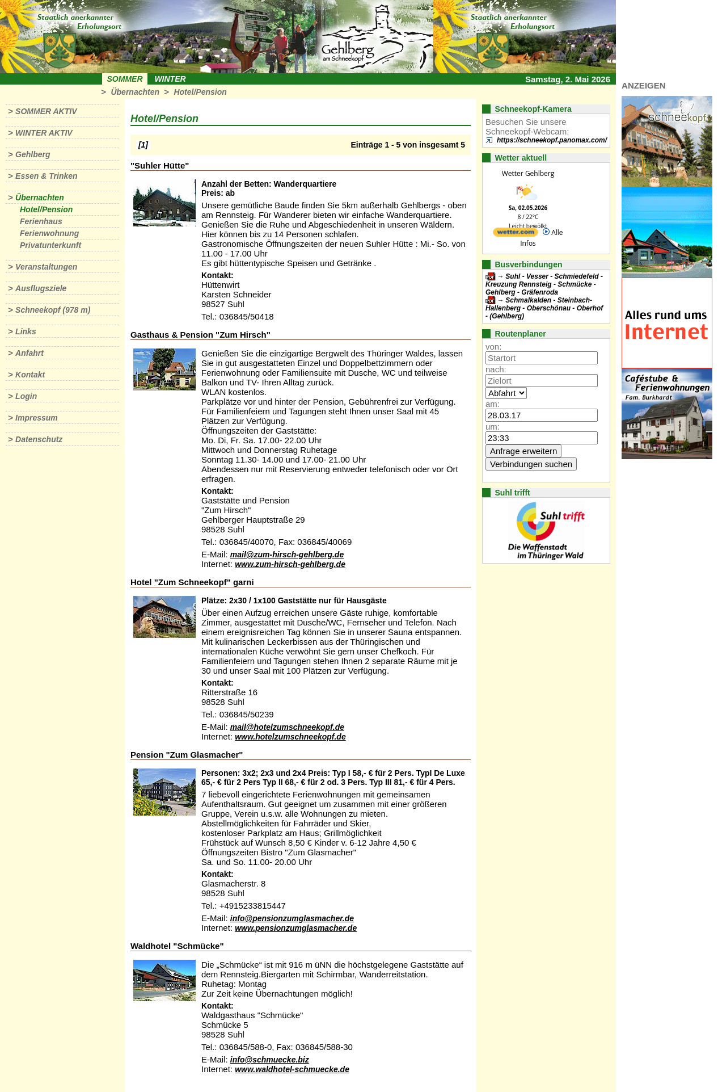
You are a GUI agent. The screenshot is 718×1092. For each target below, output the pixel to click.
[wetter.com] (515, 234)
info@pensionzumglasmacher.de (292, 918)
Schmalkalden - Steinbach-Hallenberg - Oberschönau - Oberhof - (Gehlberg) (544, 308)
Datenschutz (38, 439)
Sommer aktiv (46, 111)
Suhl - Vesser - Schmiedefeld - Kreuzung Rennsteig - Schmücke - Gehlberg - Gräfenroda (544, 284)
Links (25, 331)
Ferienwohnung (49, 233)
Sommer (125, 78)
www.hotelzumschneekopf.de (290, 736)
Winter (169, 78)
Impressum (36, 417)
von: (493, 346)
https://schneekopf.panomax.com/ (552, 140)
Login (26, 396)
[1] (143, 144)
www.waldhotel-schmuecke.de (292, 1069)
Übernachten (135, 91)
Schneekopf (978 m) (52, 309)
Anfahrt (29, 353)
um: (492, 426)
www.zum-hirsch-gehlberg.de (290, 564)
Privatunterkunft (50, 245)
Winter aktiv (44, 132)
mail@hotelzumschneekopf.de (287, 727)
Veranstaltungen (46, 266)
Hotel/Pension (200, 91)
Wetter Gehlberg (528, 173)
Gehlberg (32, 154)
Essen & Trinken (46, 175)
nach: (495, 369)
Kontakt (30, 374)
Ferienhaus (41, 221)
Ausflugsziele (40, 288)
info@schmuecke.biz (269, 1059)
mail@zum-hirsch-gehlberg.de (287, 554)
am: (492, 404)
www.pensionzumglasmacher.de (296, 928)
